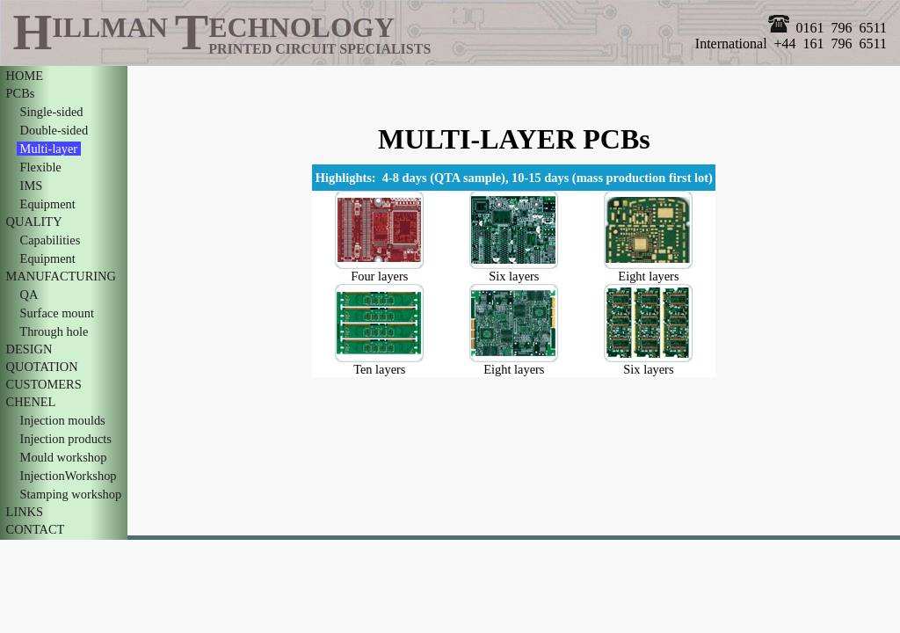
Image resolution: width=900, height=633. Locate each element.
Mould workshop (63, 457)
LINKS (25, 512)
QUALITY (34, 222)
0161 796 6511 (827, 27)
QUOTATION (42, 367)
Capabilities (50, 240)
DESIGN (29, 349)
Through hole (54, 331)
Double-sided (54, 130)
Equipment (47, 204)
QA (28, 294)
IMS (31, 185)
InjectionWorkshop (68, 476)
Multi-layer (49, 149)
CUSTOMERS (43, 384)
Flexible (40, 167)
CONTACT (35, 529)
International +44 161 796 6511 (791, 43)
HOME (25, 76)
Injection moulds (62, 420)
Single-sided (51, 112)
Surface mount (57, 313)
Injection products (66, 439)
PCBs (20, 93)
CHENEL (30, 402)
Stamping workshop (71, 494)
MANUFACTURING (61, 276)
